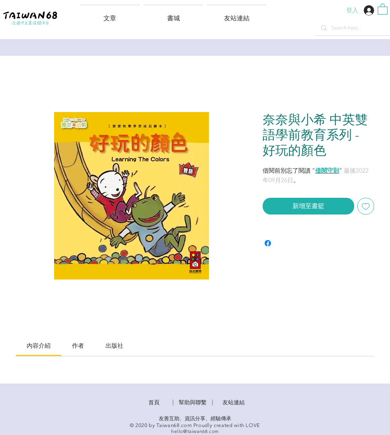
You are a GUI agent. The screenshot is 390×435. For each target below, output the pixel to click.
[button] (236, 15)
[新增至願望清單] (365, 206)
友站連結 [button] (233, 402)
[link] (39, 345)
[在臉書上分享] (268, 243)
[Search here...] (352, 27)
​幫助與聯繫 (193, 402)
